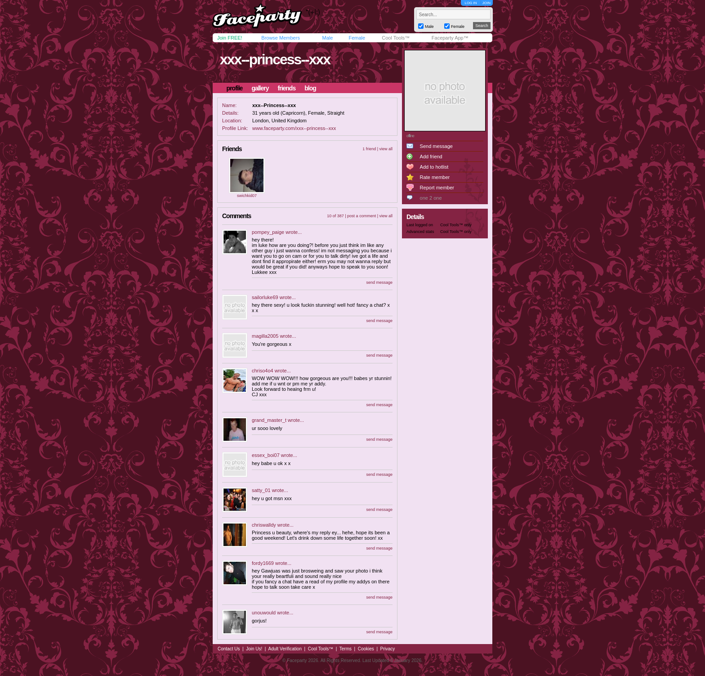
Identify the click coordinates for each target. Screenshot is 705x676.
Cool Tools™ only (456, 225)
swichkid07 (247, 195)
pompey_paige (268, 232)
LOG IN (470, 3)
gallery (259, 88)
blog (310, 88)
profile (235, 88)
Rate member (435, 177)
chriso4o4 (262, 370)
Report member (437, 187)
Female (356, 37)
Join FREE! (229, 37)
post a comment (361, 216)
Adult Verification (285, 648)
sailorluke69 (265, 297)
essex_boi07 (266, 455)
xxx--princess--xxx (275, 59)
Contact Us (229, 648)
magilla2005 (265, 336)
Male (327, 37)
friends (287, 88)
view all (386, 149)
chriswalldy (264, 525)
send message (379, 282)
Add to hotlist (434, 167)
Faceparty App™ (450, 37)
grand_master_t (269, 420)
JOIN (486, 3)
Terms (345, 648)
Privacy (387, 648)
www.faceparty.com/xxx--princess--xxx (294, 128)
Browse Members (280, 37)
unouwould (264, 612)
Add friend (431, 156)
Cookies (366, 648)
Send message (436, 146)
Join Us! (254, 648)
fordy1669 (263, 563)
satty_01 (261, 490)
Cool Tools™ (396, 37)
